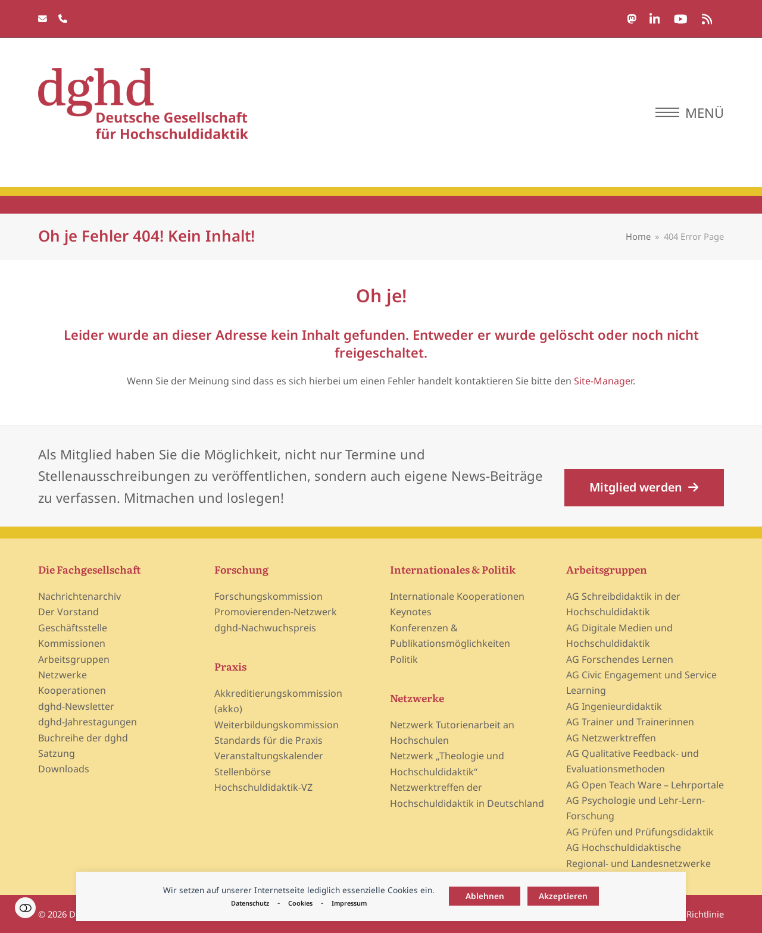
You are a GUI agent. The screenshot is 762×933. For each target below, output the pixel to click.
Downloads (63, 768)
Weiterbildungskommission (276, 724)
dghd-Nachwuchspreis (265, 627)
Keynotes (411, 611)
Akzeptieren (563, 895)
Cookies (300, 902)
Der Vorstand (68, 611)
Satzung (56, 753)
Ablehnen (485, 895)
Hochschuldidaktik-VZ (263, 787)
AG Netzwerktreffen (611, 737)
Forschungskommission (268, 596)
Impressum (349, 902)
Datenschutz (250, 902)
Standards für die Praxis (268, 740)
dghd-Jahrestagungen (87, 721)
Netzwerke (62, 674)
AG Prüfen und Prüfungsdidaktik (640, 831)
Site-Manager (603, 380)
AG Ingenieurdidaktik (614, 706)
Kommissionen (71, 643)
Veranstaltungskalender (268, 755)
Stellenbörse (242, 771)
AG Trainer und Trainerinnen (630, 721)
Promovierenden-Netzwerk (275, 611)
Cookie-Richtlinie (689, 914)
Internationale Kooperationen (457, 596)
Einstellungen (25, 907)
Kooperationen (72, 690)
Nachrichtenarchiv (79, 596)
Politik (404, 659)
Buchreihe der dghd (83, 737)
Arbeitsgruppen (74, 659)
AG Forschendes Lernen (619, 659)
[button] (689, 112)
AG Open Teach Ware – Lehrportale (645, 784)
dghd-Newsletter (76, 706)
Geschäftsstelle (72, 627)
